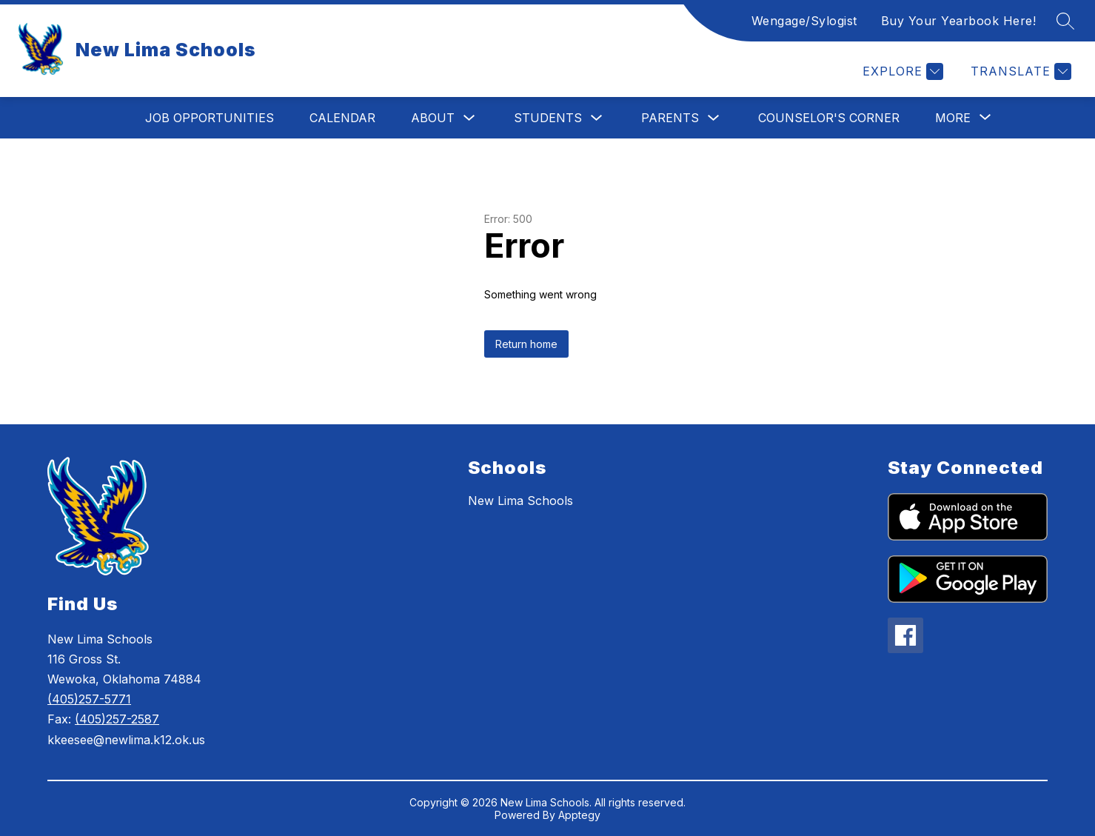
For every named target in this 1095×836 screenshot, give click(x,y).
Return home (526, 344)
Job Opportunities (209, 117)
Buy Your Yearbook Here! (959, 20)
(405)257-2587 (117, 719)
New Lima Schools (520, 500)
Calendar (342, 117)
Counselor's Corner (829, 117)
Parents (670, 117)
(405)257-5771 (89, 699)
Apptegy (579, 815)
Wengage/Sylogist (804, 20)
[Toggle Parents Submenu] (714, 118)
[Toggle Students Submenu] (597, 118)
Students (548, 117)
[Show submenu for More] (953, 118)
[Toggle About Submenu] (469, 118)
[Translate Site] (1019, 71)
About (433, 117)
